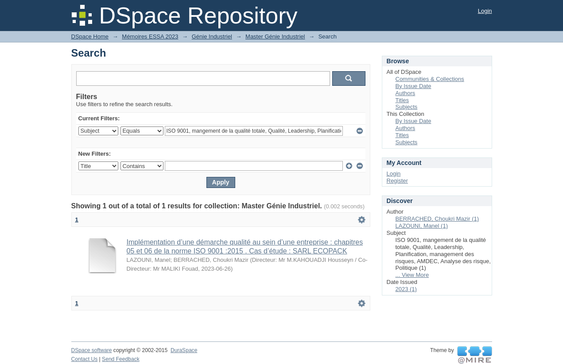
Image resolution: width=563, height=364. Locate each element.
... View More (412, 275)
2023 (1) (406, 289)
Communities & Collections (430, 79)
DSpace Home (90, 36)
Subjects (407, 106)
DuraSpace (184, 350)
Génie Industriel (212, 36)
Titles (402, 100)
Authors (405, 93)
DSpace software (91, 350)
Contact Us (84, 359)
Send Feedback (121, 359)
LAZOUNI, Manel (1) (422, 225)
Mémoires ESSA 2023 (150, 36)
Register (397, 180)
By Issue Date (413, 86)
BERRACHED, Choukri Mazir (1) (437, 218)
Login (485, 11)
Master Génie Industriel (275, 36)
